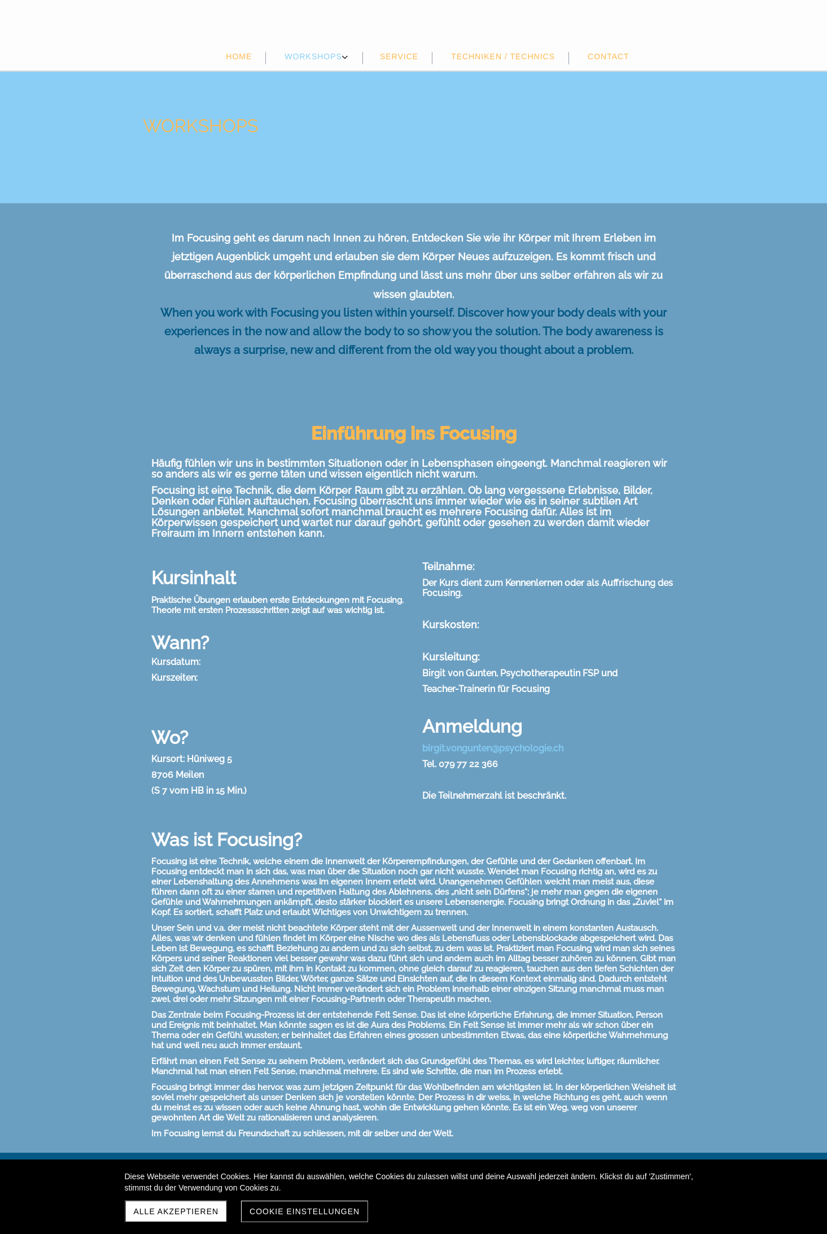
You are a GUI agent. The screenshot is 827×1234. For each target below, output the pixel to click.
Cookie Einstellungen (305, 1211)
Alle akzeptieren (176, 1211)
